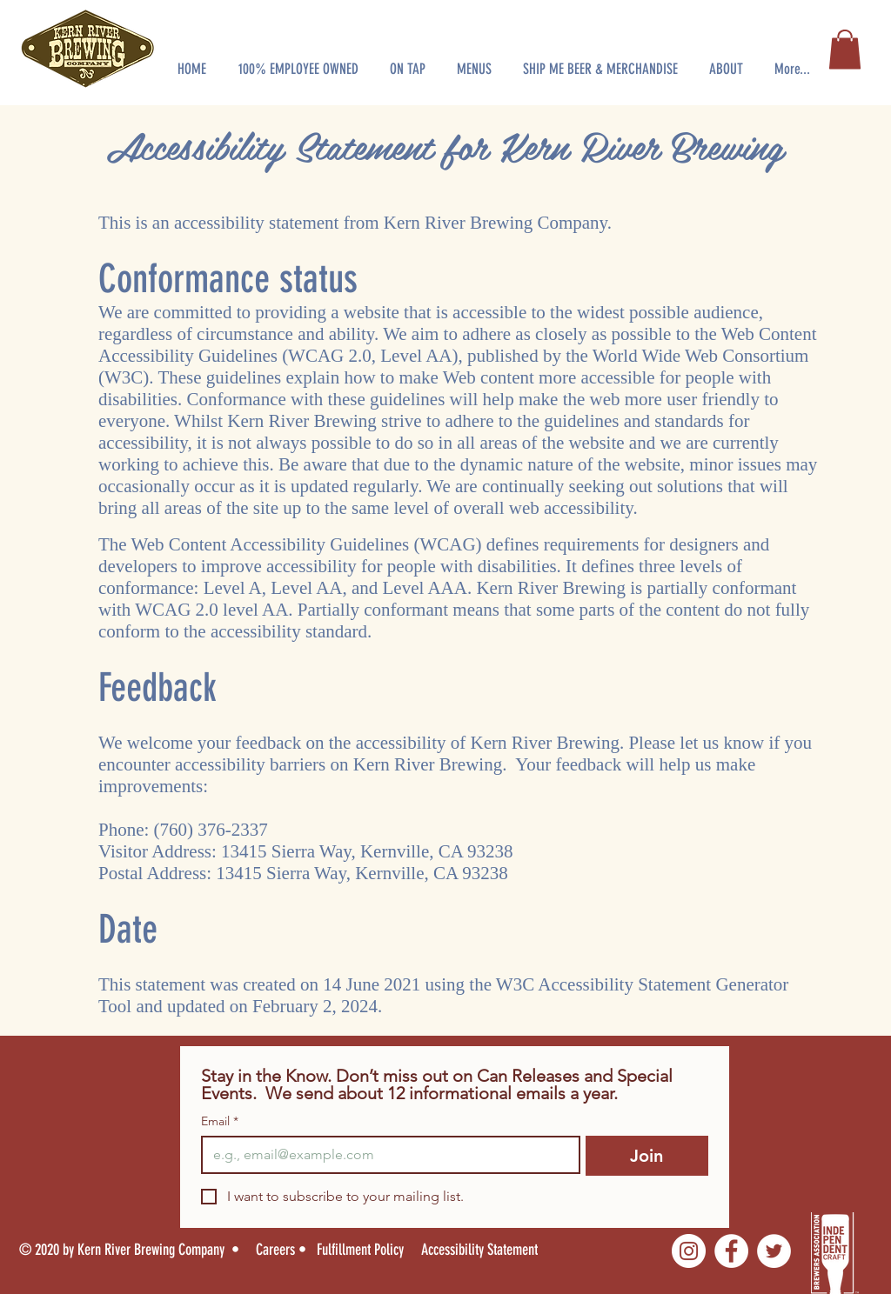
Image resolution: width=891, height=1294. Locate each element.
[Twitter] (774, 1251)
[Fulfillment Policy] (362, 1249)
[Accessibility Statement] (491, 1249)
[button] (298, 61)
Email (219, 1121)
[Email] (385, 1154)
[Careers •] (286, 1249)
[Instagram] (689, 1251)
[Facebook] (731, 1251)
